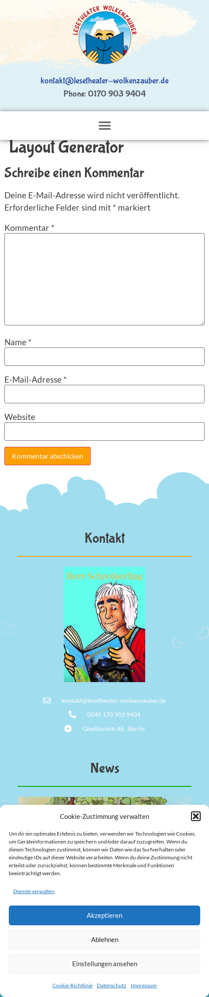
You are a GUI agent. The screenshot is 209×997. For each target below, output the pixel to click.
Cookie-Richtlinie (72, 985)
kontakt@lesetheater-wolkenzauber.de (104, 81)
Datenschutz (111, 985)
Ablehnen (104, 939)
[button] (195, 816)
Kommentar (29, 227)
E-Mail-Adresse (35, 379)
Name (18, 342)
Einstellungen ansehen (104, 964)
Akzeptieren (104, 915)
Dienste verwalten (34, 891)
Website (19, 417)
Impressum (144, 985)
